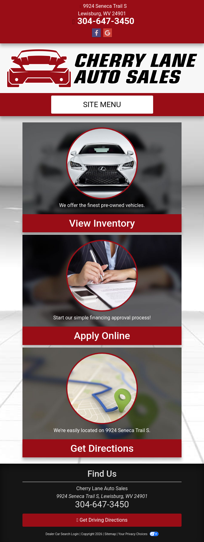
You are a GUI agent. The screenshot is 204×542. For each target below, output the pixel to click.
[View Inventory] (102, 177)
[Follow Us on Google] (107, 33)
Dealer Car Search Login (62, 534)
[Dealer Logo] (102, 68)
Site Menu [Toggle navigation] (102, 104)
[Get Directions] (102, 402)
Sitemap (110, 534)
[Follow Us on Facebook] (96, 33)
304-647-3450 (105, 21)
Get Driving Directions (102, 520)
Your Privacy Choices (138, 534)
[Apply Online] (102, 290)
